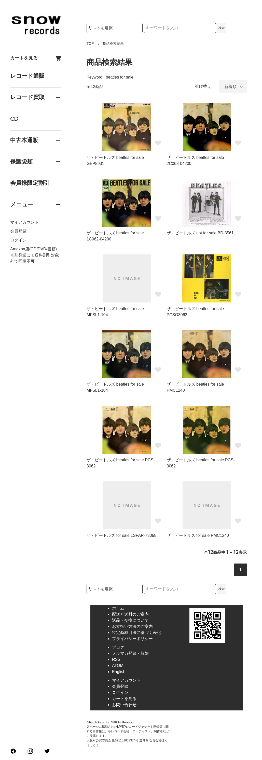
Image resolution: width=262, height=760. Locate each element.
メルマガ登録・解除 (130, 653)
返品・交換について (130, 620)
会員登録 (18, 231)
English (118, 672)
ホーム (118, 608)
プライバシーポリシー (132, 638)
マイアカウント (24, 222)
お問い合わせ (124, 705)
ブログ (118, 647)
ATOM (117, 665)
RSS (116, 659)
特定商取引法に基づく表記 (136, 632)
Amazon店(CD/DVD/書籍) (33, 249)
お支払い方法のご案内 (132, 626)
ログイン (18, 240)
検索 (221, 28)
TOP (90, 43)
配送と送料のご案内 (130, 614)
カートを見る (35, 58)
